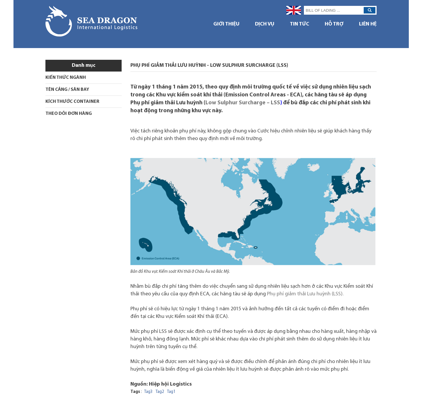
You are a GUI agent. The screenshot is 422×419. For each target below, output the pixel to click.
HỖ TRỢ (334, 24)
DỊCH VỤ (264, 24)
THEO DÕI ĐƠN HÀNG (68, 113)
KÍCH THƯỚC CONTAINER (72, 101)
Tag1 (171, 392)
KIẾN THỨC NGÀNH (65, 77)
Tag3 (148, 392)
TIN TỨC (299, 24)
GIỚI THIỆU (226, 24)
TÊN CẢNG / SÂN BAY (67, 89)
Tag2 (160, 392)
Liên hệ (368, 24)
